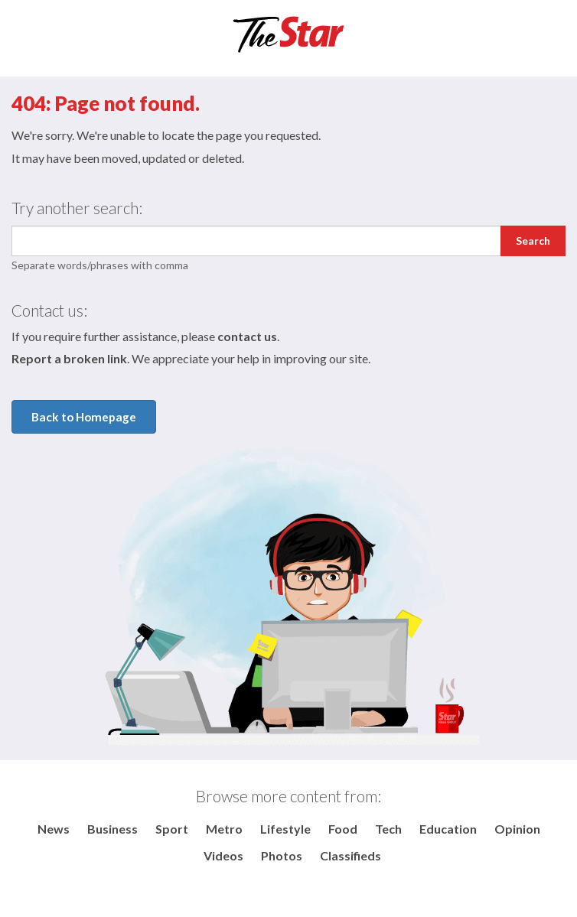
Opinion (517, 828)
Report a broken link (69, 358)
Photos (281, 855)
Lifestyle (285, 828)
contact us (247, 336)
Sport (171, 828)
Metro (224, 828)
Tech (388, 828)
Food (342, 828)
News (53, 828)
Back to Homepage (83, 417)
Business (112, 828)
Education (448, 828)
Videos (223, 855)
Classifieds (350, 855)
